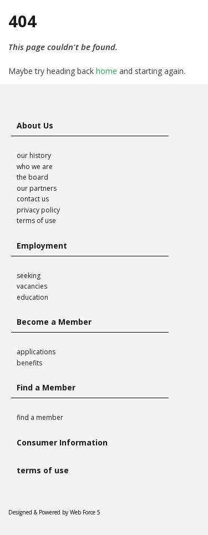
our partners (37, 188)
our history (34, 155)
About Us (35, 125)
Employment (42, 245)
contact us (33, 199)
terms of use (36, 220)
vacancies (32, 286)
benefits (29, 363)
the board (32, 177)
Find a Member (46, 387)
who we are (35, 166)
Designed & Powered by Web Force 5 (54, 512)
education (32, 297)
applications (36, 351)
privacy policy (38, 210)
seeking (28, 275)
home (106, 71)
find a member (40, 417)
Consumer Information (62, 442)
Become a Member (54, 321)
